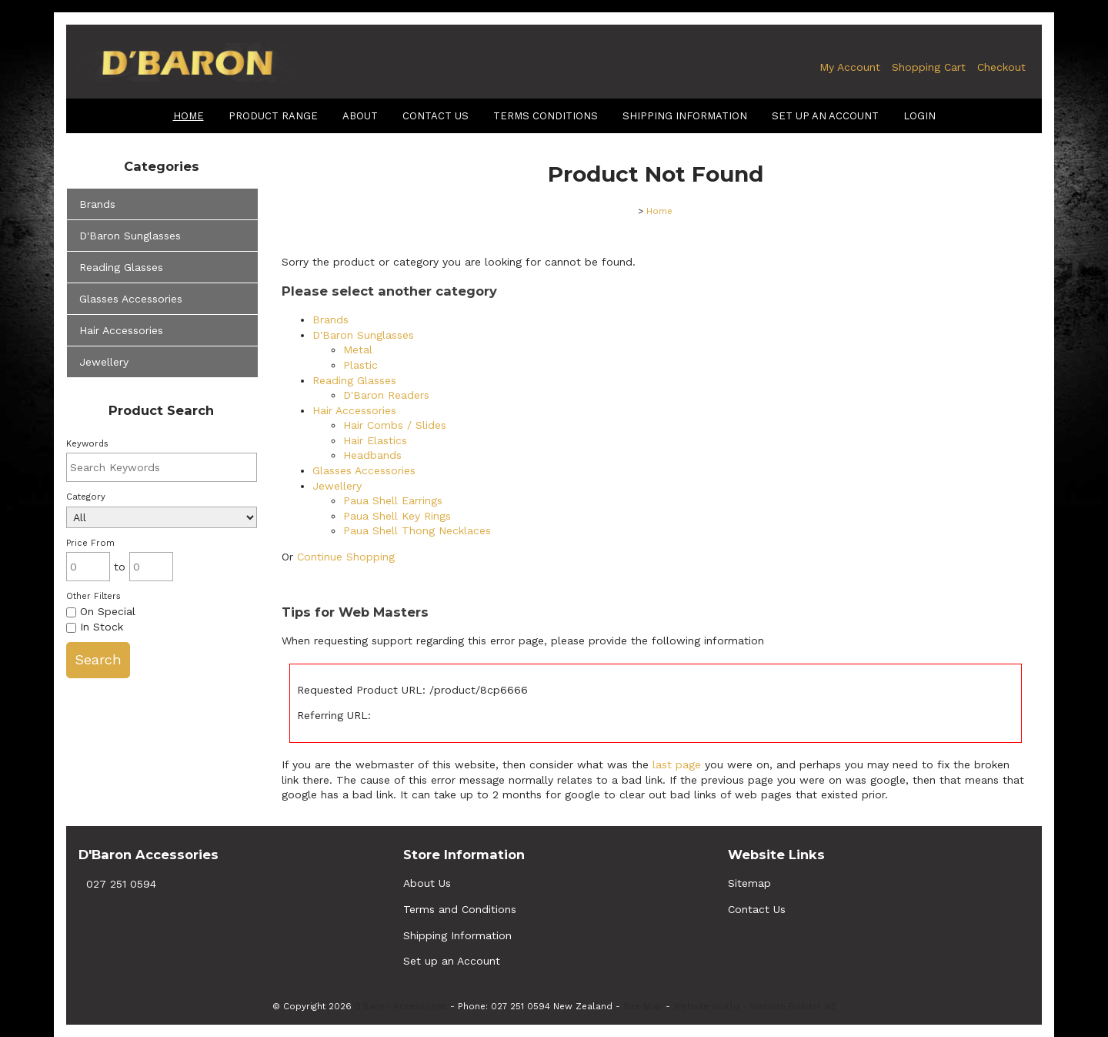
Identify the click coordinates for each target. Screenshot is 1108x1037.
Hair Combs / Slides (394, 425)
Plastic (360, 365)
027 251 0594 (121, 884)
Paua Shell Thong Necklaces (417, 530)
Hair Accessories (121, 330)
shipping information (684, 116)
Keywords (87, 444)
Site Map (642, 1006)
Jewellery (103, 362)
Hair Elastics (375, 440)
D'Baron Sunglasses (130, 235)
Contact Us (435, 116)
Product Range (273, 116)
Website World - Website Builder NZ (754, 1006)
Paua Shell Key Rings (397, 516)
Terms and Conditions (459, 909)
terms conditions (545, 116)
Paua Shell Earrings (392, 500)
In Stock (94, 627)
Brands (97, 204)
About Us (427, 883)
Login (919, 116)
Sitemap (749, 883)
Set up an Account (825, 116)
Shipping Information (457, 935)
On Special (100, 611)
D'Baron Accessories (401, 1006)
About (360, 116)
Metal (357, 349)
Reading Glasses (121, 267)
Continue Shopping (346, 556)
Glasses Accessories (130, 299)
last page (676, 764)
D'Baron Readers (386, 395)
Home (188, 116)
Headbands (372, 455)
